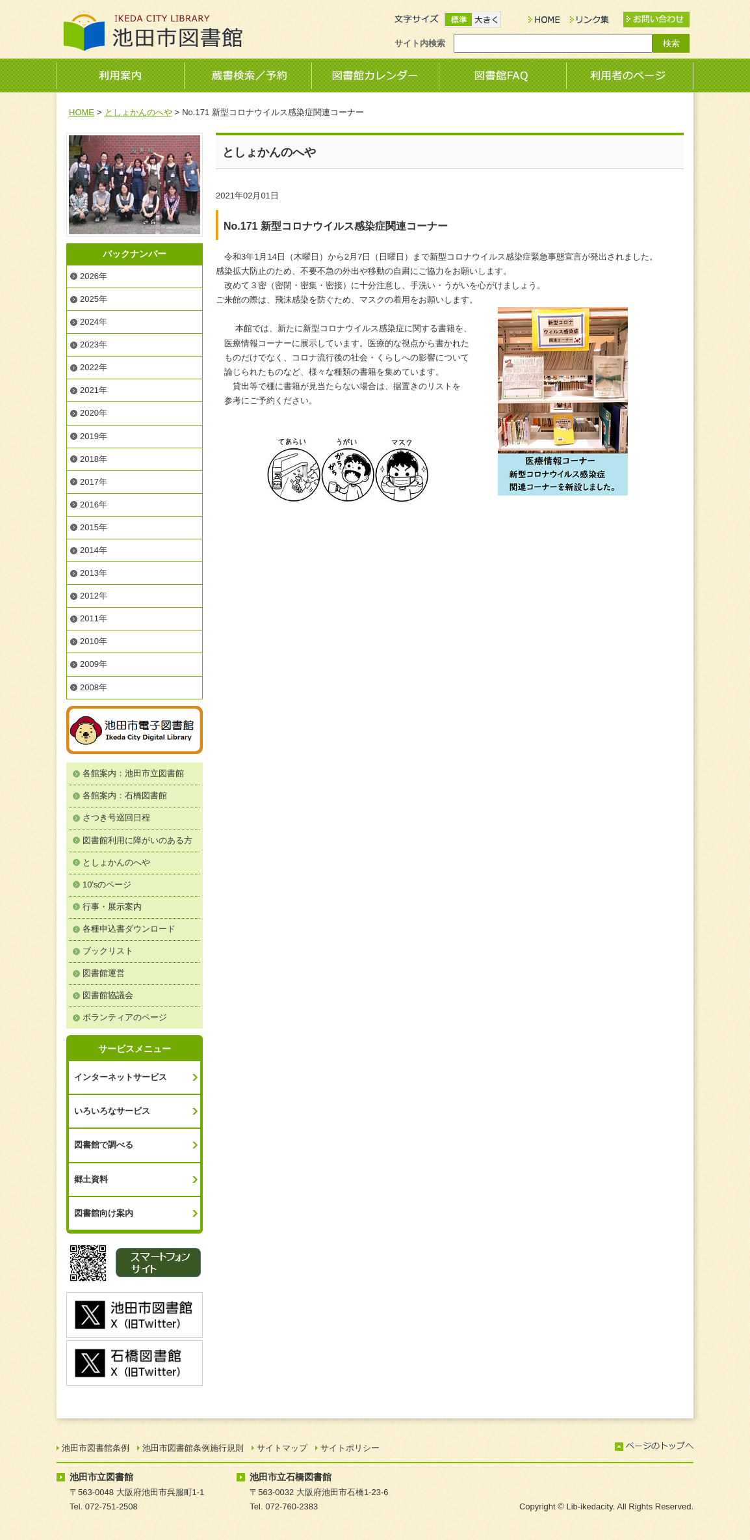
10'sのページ (107, 884)
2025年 (93, 299)
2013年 (93, 573)
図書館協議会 (108, 995)
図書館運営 (104, 973)
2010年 (93, 641)
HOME (81, 112)
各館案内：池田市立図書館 (133, 773)
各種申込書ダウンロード (129, 929)
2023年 (93, 344)
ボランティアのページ (125, 1017)
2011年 (93, 618)
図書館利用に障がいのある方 (137, 840)
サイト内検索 (419, 43)
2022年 (93, 367)
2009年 (93, 664)
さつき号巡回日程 (116, 817)
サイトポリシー (350, 1448)
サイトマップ (282, 1448)
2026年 (93, 276)
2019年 (93, 436)
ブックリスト (108, 951)
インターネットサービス (120, 1077)
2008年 (93, 687)
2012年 (93, 596)
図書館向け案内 (103, 1213)
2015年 (93, 527)
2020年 (93, 413)
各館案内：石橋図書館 (125, 795)
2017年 (93, 482)
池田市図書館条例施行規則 (193, 1448)
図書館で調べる (103, 1145)
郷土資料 (91, 1179)
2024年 (93, 322)
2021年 (93, 390)
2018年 (93, 459)
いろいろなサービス (112, 1111)
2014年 (93, 550)
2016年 (93, 504)
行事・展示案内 (112, 907)
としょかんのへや (138, 112)
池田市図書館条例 (95, 1448)
